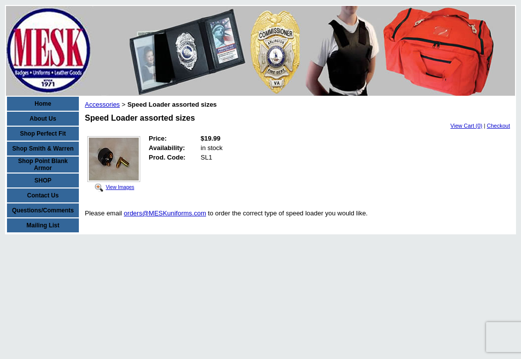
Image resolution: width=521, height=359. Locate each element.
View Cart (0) (467, 126)
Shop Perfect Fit (43, 133)
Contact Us (42, 195)
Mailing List (42, 225)
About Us (42, 118)
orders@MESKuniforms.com (165, 213)
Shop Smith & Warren (43, 148)
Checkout (498, 126)
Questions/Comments (43, 210)
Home (42, 103)
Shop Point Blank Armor (42, 165)
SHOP (42, 180)
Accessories (102, 104)
